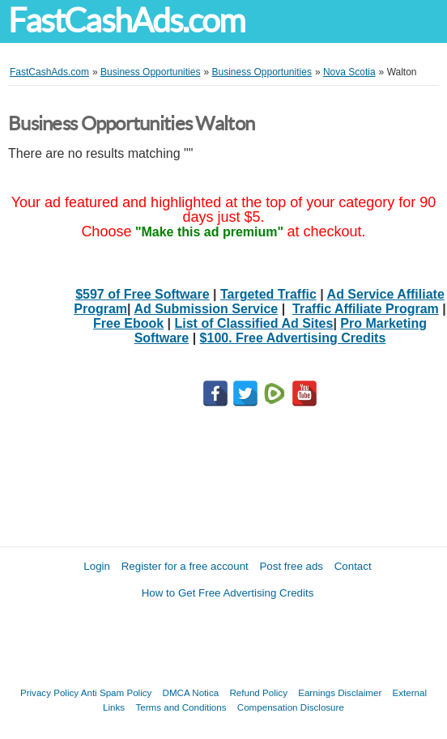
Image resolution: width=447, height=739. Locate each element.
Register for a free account (185, 566)
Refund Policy (258, 692)
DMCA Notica (191, 692)
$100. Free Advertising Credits (293, 338)
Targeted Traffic (268, 294)
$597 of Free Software (142, 294)
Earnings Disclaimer (339, 692)
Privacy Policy (49, 692)
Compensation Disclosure (290, 707)
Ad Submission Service (206, 309)
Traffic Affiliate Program (365, 309)
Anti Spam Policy (116, 692)
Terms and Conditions (180, 707)
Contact (353, 566)
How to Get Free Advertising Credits (228, 593)
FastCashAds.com (126, 20)
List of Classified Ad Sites (254, 323)
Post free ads (291, 566)
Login (96, 566)
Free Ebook (128, 323)
